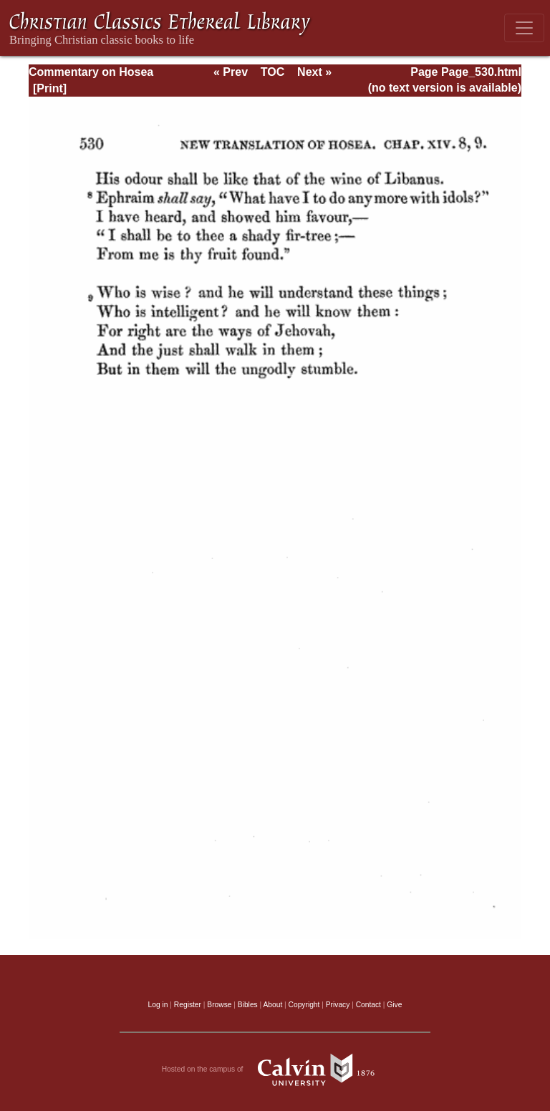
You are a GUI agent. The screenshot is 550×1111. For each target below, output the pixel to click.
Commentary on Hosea (91, 72)
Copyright (304, 1005)
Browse (219, 1005)
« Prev (230, 72)
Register (187, 1005)
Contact (368, 1005)
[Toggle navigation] (524, 28)
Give (394, 1005)
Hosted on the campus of (275, 1069)
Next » (314, 72)
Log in (158, 1005)
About (272, 1005)
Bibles (248, 1005)
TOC (272, 72)
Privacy (338, 1005)
